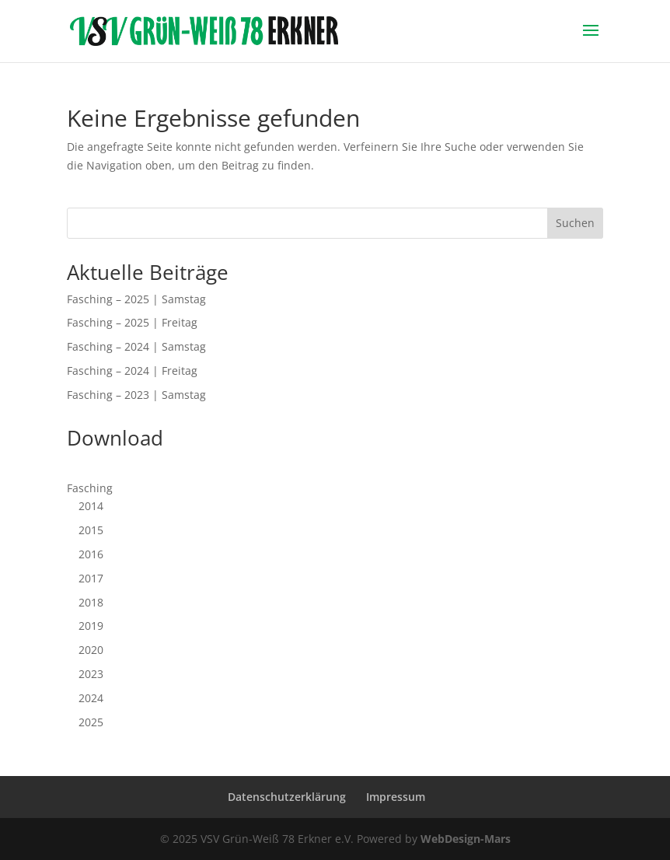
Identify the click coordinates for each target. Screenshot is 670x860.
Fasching (90, 488)
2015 (91, 530)
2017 (91, 578)
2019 (91, 625)
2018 (91, 602)
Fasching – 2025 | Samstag (136, 299)
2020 (91, 649)
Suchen (575, 222)
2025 (91, 722)
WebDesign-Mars (465, 838)
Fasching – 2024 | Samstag (136, 346)
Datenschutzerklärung (287, 796)
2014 (91, 505)
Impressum (395, 796)
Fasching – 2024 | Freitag (132, 370)
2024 (91, 697)
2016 (91, 554)
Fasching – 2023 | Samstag (136, 394)
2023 (91, 673)
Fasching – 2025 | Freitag (132, 322)
